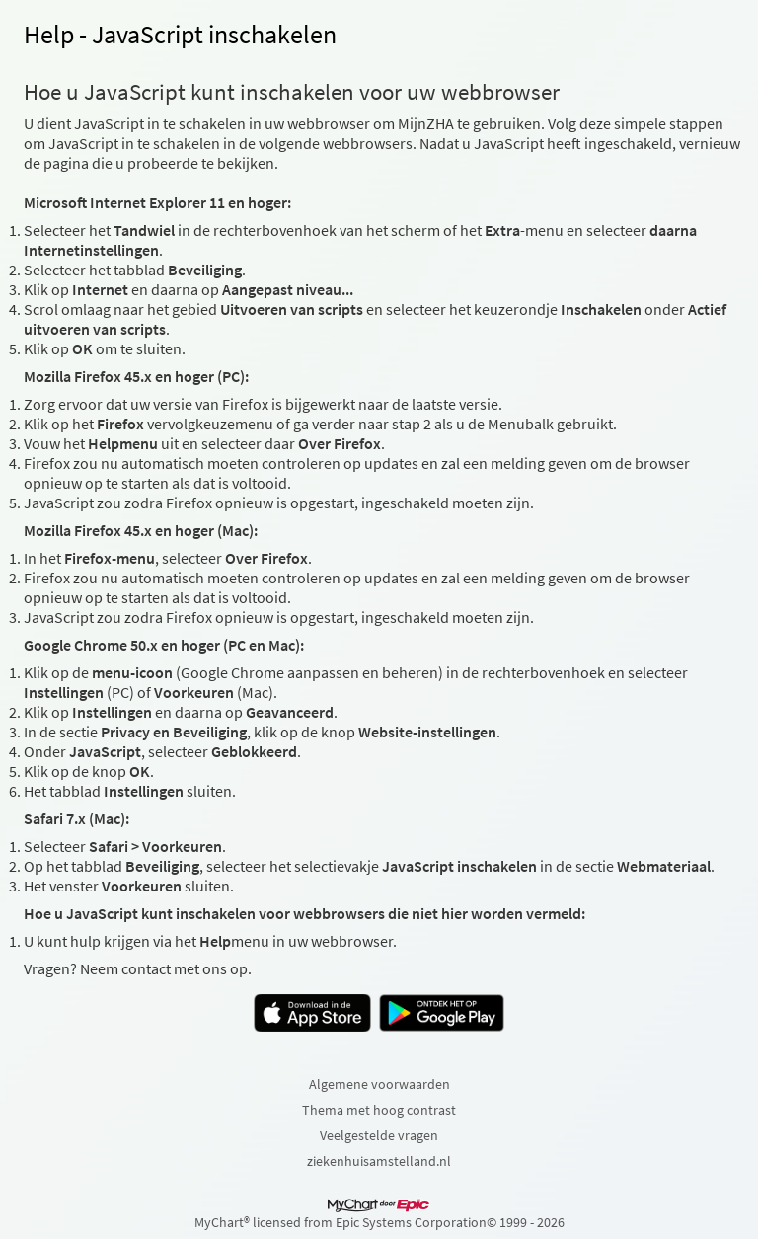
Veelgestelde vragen (379, 1135)
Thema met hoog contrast (379, 1110)
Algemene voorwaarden (379, 1084)
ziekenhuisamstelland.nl (379, 1161)
